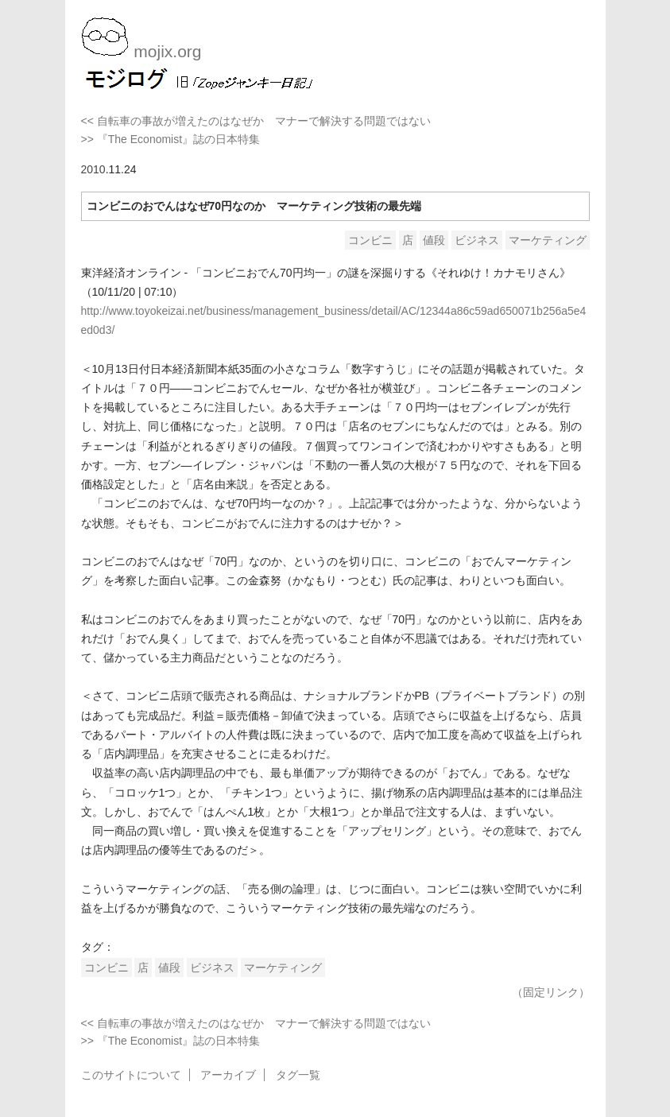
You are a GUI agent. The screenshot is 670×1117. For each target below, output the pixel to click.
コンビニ (370, 240)
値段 (434, 240)
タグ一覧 (298, 1075)
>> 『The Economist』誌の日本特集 (171, 139)
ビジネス (477, 240)
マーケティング (548, 240)
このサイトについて (131, 1075)
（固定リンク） (551, 992)
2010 (93, 169)
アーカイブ (228, 1075)
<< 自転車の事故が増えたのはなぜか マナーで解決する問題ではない (256, 120)
